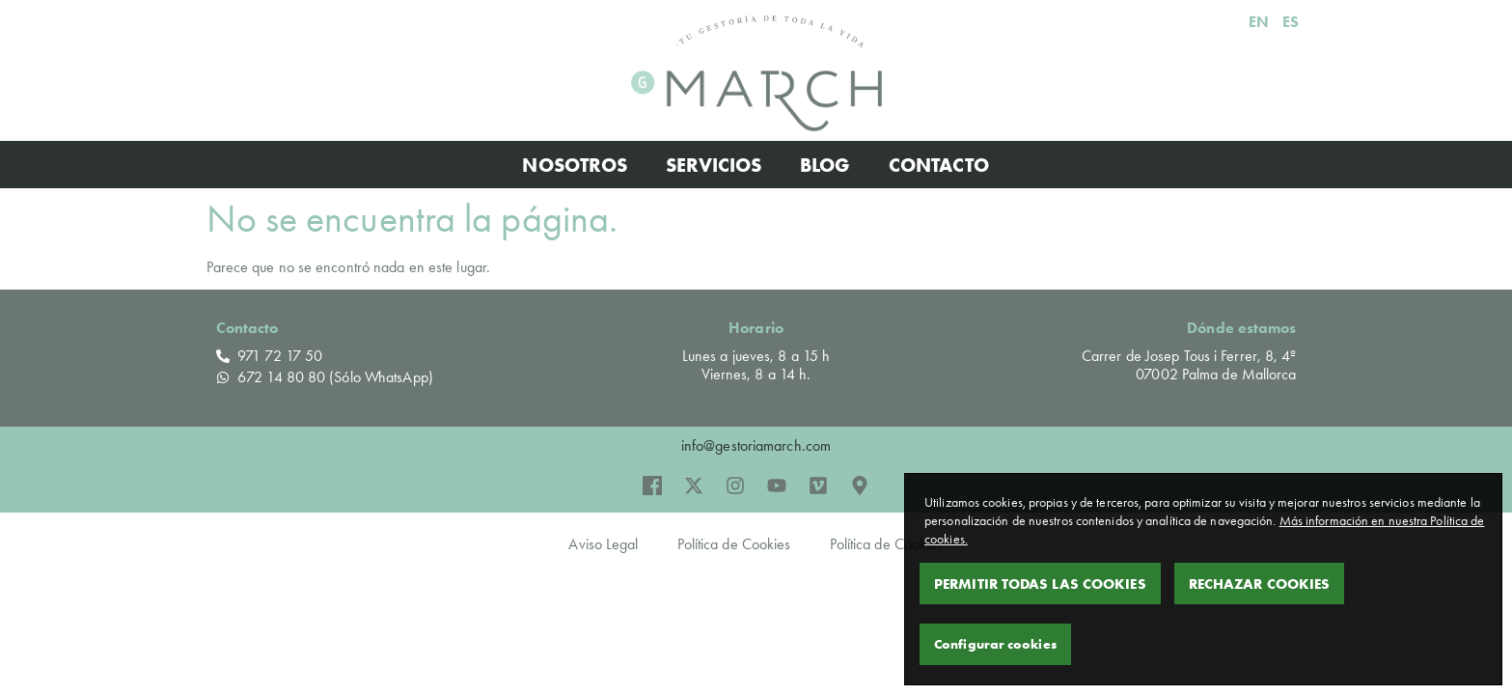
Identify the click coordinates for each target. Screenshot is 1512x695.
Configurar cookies (995, 644)
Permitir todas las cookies (1040, 583)
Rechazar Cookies (1260, 583)
